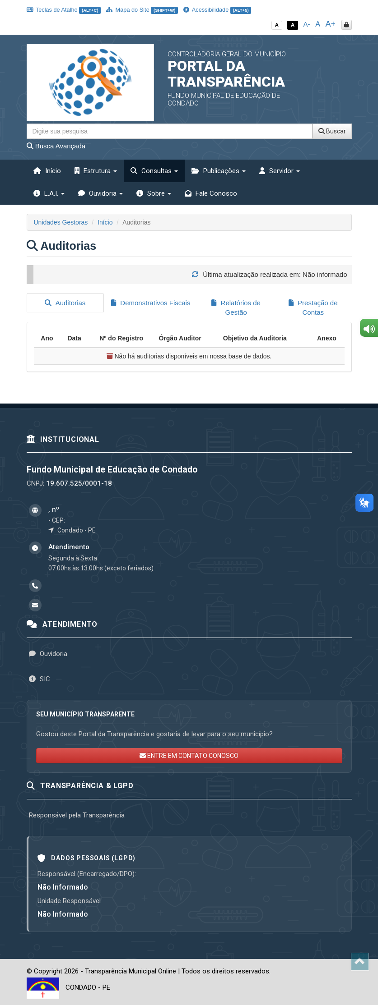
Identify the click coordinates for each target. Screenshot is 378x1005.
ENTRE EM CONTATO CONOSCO (189, 755)
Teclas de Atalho (64, 9)
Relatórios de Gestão (236, 307)
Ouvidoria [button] (100, 193)
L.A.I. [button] (49, 193)
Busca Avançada (56, 146)
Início (47, 171)
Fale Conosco (211, 193)
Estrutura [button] (96, 171)
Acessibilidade (217, 9)
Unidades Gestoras (61, 222)
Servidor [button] (279, 171)
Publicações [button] (218, 171)
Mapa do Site (142, 9)
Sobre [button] (153, 193)
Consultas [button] (154, 171)
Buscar (332, 131)
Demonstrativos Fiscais (150, 303)
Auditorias (65, 303)
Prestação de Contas (313, 307)
